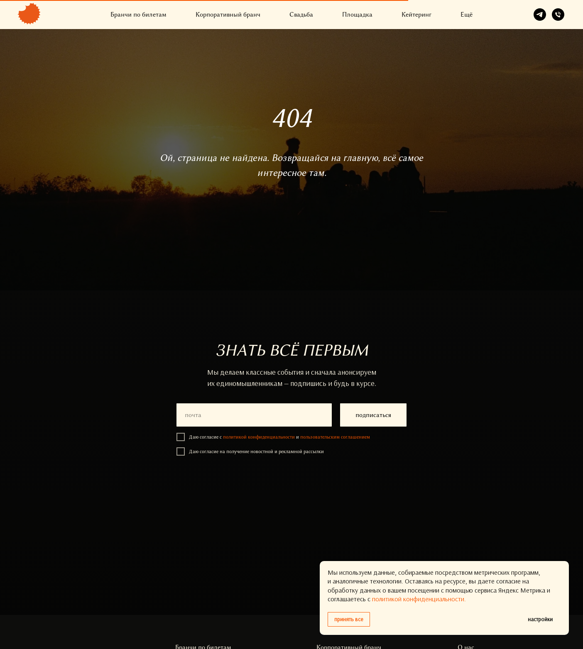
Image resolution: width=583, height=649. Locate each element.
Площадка (357, 14)
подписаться (373, 415)
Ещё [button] (467, 14)
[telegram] (540, 14)
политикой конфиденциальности (259, 437)
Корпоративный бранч (228, 14)
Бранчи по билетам (138, 14)
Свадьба (301, 14)
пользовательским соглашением (335, 437)
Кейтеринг (416, 14)
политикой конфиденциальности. (419, 599)
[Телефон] (558, 14)
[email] (254, 415)
